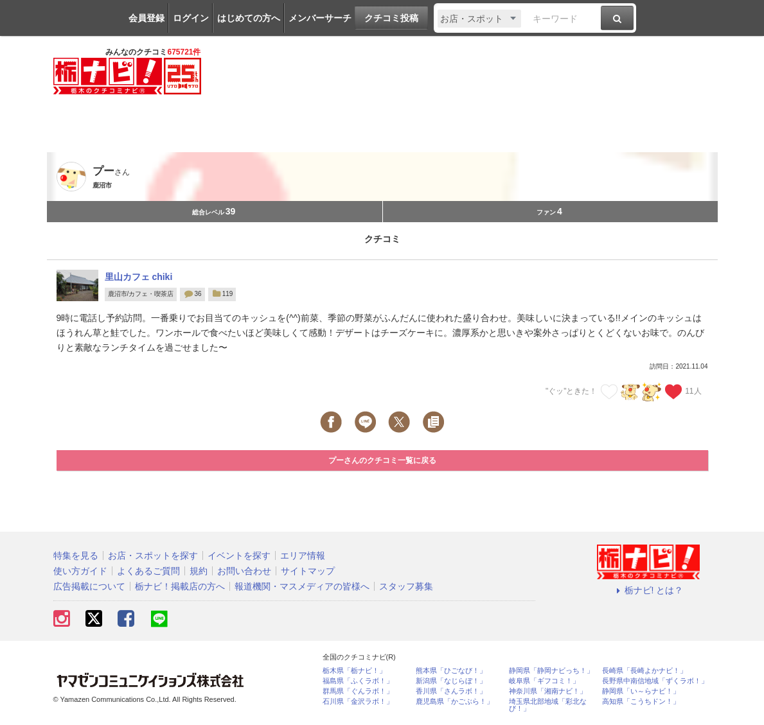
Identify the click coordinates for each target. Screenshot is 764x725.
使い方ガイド (80, 571)
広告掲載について (89, 586)
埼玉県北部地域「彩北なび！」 (548, 705)
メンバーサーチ (320, 18)
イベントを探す (239, 555)
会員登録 (146, 18)
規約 (199, 571)
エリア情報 (302, 555)
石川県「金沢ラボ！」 (358, 701)
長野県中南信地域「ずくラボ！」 (655, 681)
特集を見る (75, 555)
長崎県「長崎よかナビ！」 (644, 670)
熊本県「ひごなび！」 (451, 670)
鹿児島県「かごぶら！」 (454, 701)
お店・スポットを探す (153, 555)
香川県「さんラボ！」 (451, 691)
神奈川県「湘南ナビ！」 (548, 691)
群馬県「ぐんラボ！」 (358, 691)
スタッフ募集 (406, 586)
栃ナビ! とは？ (648, 590)
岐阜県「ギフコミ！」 (544, 681)
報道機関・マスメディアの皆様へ (302, 586)
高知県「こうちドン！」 (641, 701)
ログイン (191, 18)
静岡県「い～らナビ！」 (641, 691)
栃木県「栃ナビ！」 (354, 670)
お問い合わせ (244, 571)
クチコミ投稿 (391, 18)
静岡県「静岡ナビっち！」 (551, 670)
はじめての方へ (248, 18)
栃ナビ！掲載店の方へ (180, 586)
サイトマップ (308, 571)
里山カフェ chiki (139, 277)
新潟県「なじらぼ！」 (451, 681)
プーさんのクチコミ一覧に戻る (382, 460)
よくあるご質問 (148, 571)
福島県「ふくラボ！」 (358, 681)
